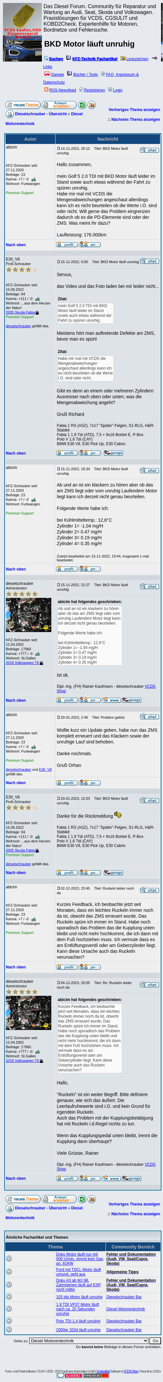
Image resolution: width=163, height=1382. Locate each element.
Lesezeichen (134, 59)
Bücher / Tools (82, 74)
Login (115, 90)
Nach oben (16, 245)
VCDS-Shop (130, 1371)
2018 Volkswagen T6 (24, 663)
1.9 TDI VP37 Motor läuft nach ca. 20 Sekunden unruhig (77, 1309)
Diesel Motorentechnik (126, 1309)
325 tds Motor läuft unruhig (79, 1297)
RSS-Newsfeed (60, 90)
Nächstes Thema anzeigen (135, 119)
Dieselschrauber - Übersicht (41, 114)
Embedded (103, 1371)
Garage (54, 74)
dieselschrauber (18, 326)
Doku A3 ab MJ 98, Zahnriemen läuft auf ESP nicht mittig (78, 1285)
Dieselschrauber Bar (124, 1297)
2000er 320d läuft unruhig (78, 1330)
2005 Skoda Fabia (22, 312)
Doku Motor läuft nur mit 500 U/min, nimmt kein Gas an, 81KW (79, 1259)
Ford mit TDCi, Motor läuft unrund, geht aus (78, 1271)
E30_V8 (45, 769)
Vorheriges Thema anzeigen (134, 109)
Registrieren (92, 90)
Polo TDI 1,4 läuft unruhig (78, 1321)
